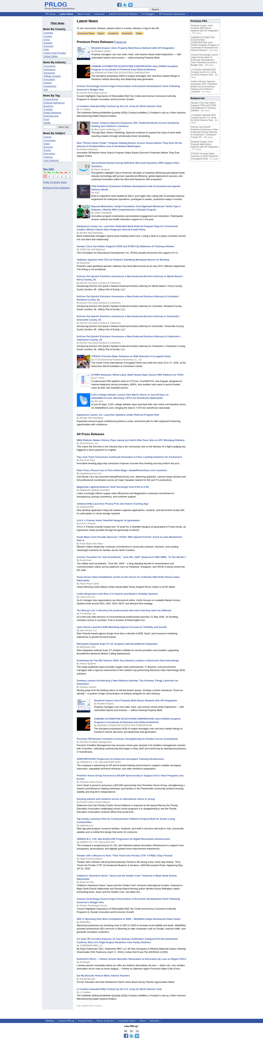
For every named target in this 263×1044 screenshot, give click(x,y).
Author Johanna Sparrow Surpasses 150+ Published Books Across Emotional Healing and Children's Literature (204, 86)
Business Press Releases (56, 187)
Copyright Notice (127, 1020)
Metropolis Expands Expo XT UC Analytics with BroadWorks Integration (117, 643)
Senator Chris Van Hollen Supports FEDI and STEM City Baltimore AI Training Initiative (125, 246)
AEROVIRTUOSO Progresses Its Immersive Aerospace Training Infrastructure (120, 759)
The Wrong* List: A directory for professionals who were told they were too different (124, 610)
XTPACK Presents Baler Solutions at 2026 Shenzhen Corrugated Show (131, 356)
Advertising (49, 69)
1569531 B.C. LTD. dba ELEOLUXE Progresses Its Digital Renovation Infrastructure (123, 839)
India (46, 49)
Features (48, 157)
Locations (113, 33)
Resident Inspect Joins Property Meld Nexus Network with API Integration (132, 48)
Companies (50, 140)
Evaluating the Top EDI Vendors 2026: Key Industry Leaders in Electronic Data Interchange (128, 660)
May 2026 (48, 169)
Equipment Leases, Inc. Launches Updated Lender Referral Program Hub (118, 414)
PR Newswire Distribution (172, 14)
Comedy (48, 109)
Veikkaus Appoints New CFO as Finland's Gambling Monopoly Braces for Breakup (123, 259)
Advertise (154, 1020)
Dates (139, 33)
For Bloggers (148, 14)
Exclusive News (86, 33)
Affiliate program (52, 76)
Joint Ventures (51, 160)
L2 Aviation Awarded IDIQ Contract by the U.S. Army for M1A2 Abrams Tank (119, 106)
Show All (121, 42)
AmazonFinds (51, 99)
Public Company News (55, 182)
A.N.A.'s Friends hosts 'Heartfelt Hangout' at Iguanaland (108, 520)
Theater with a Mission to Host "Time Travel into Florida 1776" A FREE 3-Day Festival (124, 855)
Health (47, 122)
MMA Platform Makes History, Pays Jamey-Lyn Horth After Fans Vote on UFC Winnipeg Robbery (131, 440)
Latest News (66, 14)
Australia (48, 32)
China (47, 39)
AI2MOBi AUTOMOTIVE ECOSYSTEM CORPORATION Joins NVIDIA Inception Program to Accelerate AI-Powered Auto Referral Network (205, 44)
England (48, 42)
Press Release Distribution (60, 7)
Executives (49, 153)
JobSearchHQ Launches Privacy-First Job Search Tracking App (112, 503)
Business (48, 106)
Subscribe (99, 14)
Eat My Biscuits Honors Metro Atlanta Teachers (103, 975)
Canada (48, 36)
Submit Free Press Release (123, 14)
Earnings (48, 147)
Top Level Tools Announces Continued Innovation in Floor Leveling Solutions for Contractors (129, 457)
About (142, 1020)
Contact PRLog (66, 1020)
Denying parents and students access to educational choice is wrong (116, 799)
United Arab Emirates (55, 53)
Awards (48, 137)
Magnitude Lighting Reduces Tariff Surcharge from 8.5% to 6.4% (113, 487)
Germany (48, 46)
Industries (127, 33)
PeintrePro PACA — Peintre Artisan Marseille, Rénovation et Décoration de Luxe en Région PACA (131, 959)
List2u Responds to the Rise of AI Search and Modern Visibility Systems (117, 593)
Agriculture (49, 79)
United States (51, 56)
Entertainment (51, 116)
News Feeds (83, 14)
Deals (47, 143)
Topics (101, 33)
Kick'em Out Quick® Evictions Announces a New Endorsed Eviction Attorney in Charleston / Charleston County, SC (204, 132)
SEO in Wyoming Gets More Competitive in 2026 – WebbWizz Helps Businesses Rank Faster (129, 919)
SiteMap (49, 1020)
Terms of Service (105, 1020)
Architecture (50, 86)
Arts (46, 89)
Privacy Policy (85, 1020)
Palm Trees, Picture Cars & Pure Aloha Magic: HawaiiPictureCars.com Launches (122, 470)
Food (46, 119)
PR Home (50, 14)
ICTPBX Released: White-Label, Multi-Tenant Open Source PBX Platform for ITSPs (137, 374)
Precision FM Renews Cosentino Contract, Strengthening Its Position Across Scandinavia (127, 738)
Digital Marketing (52, 112)
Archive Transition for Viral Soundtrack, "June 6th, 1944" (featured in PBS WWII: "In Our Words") (131, 557)
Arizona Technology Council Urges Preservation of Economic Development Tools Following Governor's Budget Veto (204, 60)
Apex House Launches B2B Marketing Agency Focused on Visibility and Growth (122, 627)
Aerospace (49, 72)
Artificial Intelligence (54, 102)
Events (47, 150)
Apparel (48, 82)
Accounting (49, 66)
